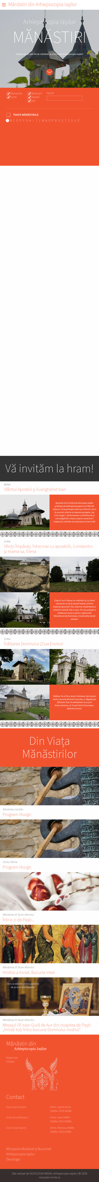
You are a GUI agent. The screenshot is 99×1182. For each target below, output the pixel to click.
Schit (14, 97)
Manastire (16, 93)
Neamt (35, 97)
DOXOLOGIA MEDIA (41, 1173)
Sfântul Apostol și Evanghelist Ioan (35, 489)
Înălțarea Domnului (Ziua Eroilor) (33, 643)
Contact (10, 1061)
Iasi (34, 101)
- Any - (22, 114)
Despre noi (12, 1058)
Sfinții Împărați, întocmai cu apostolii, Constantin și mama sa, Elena (48, 549)
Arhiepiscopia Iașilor (20, 1154)
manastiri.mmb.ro (49, 1177)
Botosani (37, 93)
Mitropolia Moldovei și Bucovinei (28, 1149)
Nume (50, 93)
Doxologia (13, 1160)
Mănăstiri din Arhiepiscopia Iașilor (42, 4)
